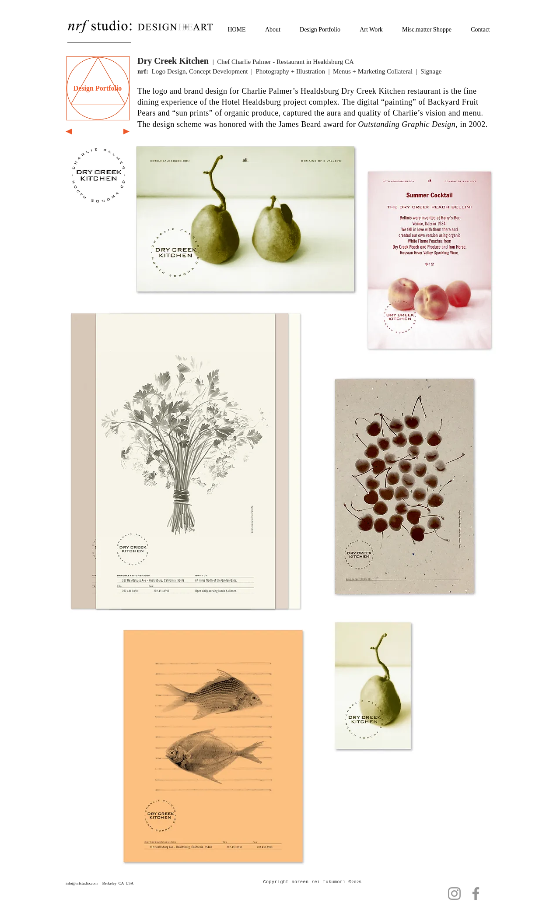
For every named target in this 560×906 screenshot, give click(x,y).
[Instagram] (454, 893)
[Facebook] (475, 893)
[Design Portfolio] (98, 88)
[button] (185, 460)
